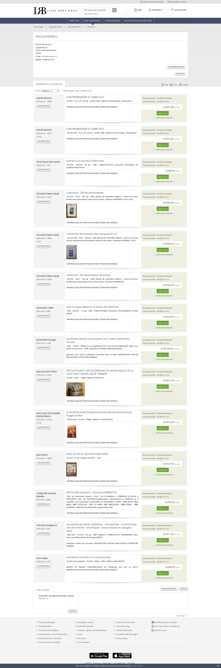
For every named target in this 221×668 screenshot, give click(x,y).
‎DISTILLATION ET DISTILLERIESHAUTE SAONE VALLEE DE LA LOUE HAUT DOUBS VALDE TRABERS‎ (99, 372)
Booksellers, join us (84, 622)
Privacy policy (120, 638)
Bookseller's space (177, 2)
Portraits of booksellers (48, 630)
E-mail (183, 84)
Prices (79, 634)
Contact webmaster (122, 630)
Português (106, 663)
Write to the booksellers (152, 2)
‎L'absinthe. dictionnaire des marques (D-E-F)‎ (91, 234)
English (88, 663)
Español (131, 663)
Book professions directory (138, 20)
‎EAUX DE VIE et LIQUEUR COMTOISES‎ (87, 454)
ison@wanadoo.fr (49, 56)
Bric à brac (81, 638)
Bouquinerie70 (55, 26)
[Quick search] (98, 10)
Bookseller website (83, 626)
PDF (164, 84)
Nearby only (85, 90)
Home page (74, 20)
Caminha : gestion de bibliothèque (91, 630)
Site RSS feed (158, 630)
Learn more (137, 666)
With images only (70, 90)
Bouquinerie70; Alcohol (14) (49, 83)
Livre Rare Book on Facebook (165, 626)
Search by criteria (91, 14)
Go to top (182, 615)
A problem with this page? (125, 634)
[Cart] (137, 10)
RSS (173, 84)
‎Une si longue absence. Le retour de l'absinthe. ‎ (93, 306)
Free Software (83, 642)
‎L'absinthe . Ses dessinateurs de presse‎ (88, 275)
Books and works (92, 20)
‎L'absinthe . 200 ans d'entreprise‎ (84, 192)
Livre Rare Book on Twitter (164, 622)
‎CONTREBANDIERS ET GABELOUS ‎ (85, 97)
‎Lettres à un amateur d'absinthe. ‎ (85, 160)
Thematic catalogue (45, 622)
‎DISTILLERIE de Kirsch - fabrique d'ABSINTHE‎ (91, 492)
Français (96, 663)
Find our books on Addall (47, 642)
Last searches (42, 589)
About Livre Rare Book (125, 622)
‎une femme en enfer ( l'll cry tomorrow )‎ (88, 557)
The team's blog (121, 626)
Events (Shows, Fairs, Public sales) (51, 634)
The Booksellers (113, 20)
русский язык (119, 663)
